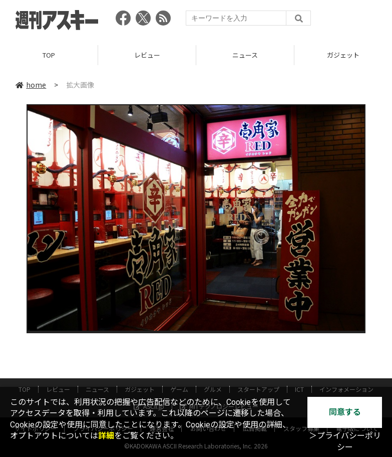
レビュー (147, 55)
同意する (345, 412)
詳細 (106, 435)
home (31, 85)
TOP (49, 55)
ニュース (245, 55)
